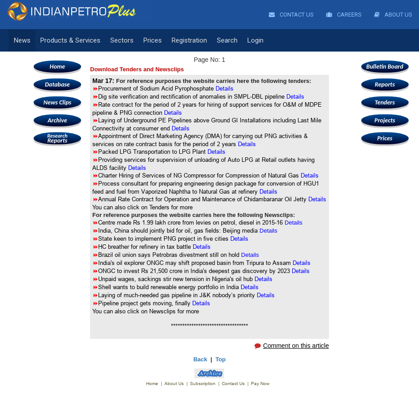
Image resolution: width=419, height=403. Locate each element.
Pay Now (260, 383)
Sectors (122, 40)
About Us (393, 14)
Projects (384, 120)
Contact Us (291, 14)
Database (57, 84)
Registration (189, 40)
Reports (57, 138)
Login (255, 40)
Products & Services (70, 40)
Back (200, 359)
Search (227, 40)
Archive (57, 120)
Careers (344, 14)
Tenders (385, 102)
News (22, 40)
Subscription (203, 383)
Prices (152, 40)
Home (57, 66)
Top (221, 359)
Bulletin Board (384, 66)
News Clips (57, 102)
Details (181, 128)
